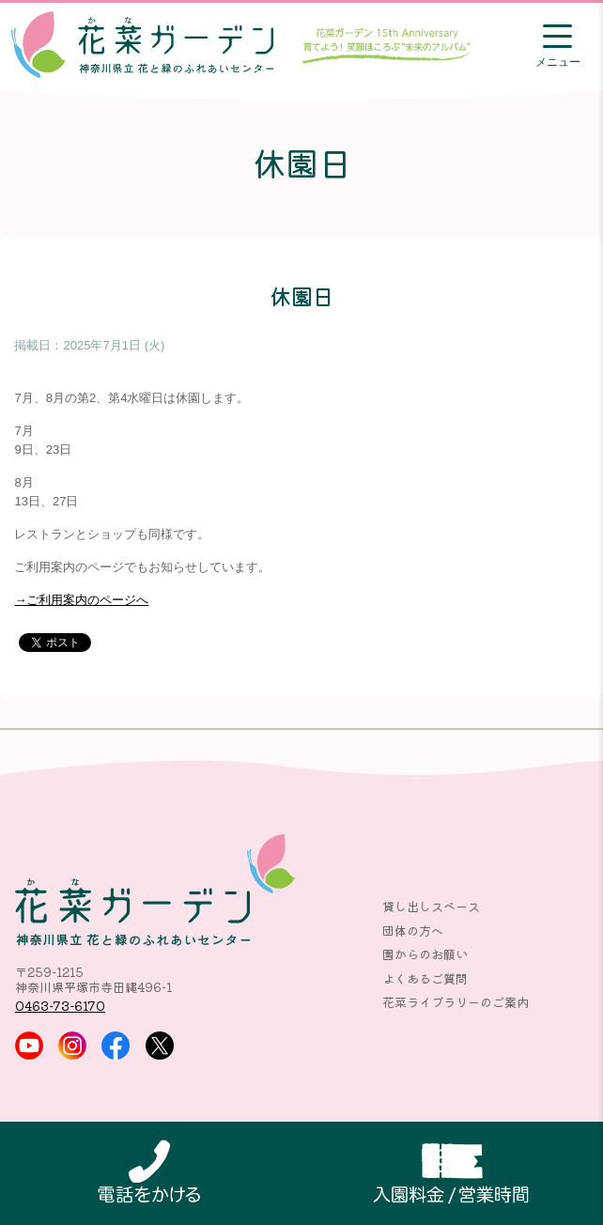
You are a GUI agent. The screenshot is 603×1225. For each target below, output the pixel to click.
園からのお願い (425, 954)
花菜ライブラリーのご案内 (455, 1002)
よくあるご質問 (425, 978)
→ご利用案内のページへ (81, 600)
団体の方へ (412, 930)
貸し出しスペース (431, 906)
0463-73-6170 (60, 1006)
